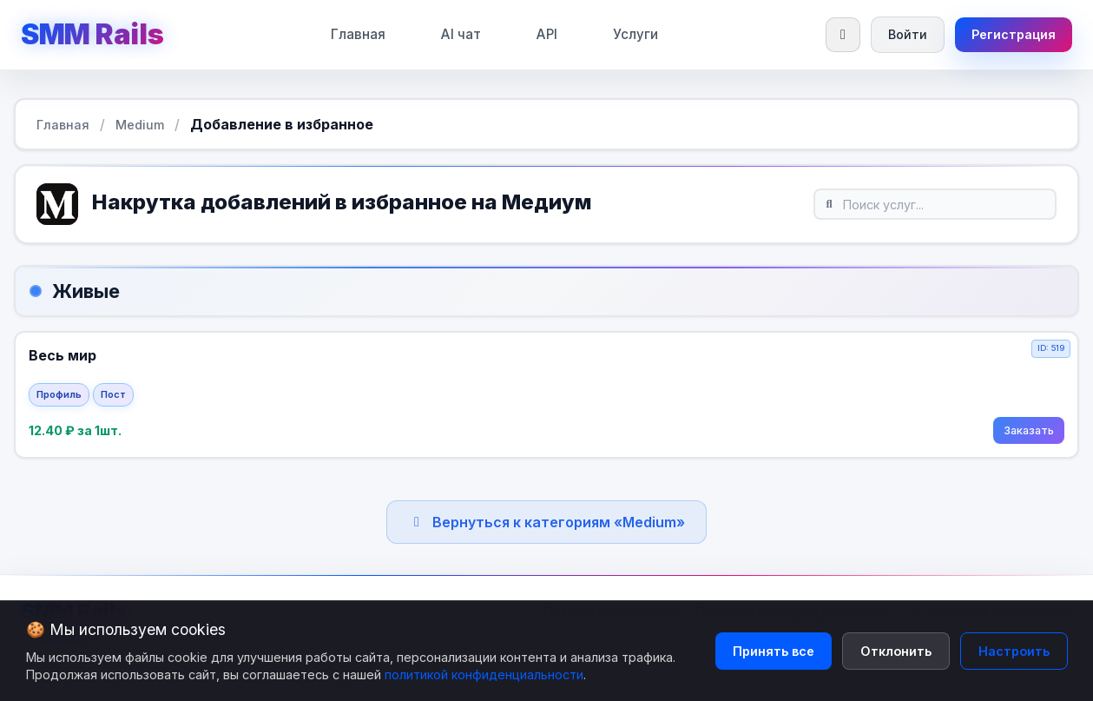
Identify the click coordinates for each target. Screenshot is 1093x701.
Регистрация (1013, 34)
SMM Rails (92, 34)
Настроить (1014, 651)
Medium (139, 124)
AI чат (459, 34)
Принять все (773, 651)
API (545, 34)
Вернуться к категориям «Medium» (546, 523)
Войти (905, 34)
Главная (356, 34)
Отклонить (896, 651)
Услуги (633, 34)
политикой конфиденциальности (484, 674)
